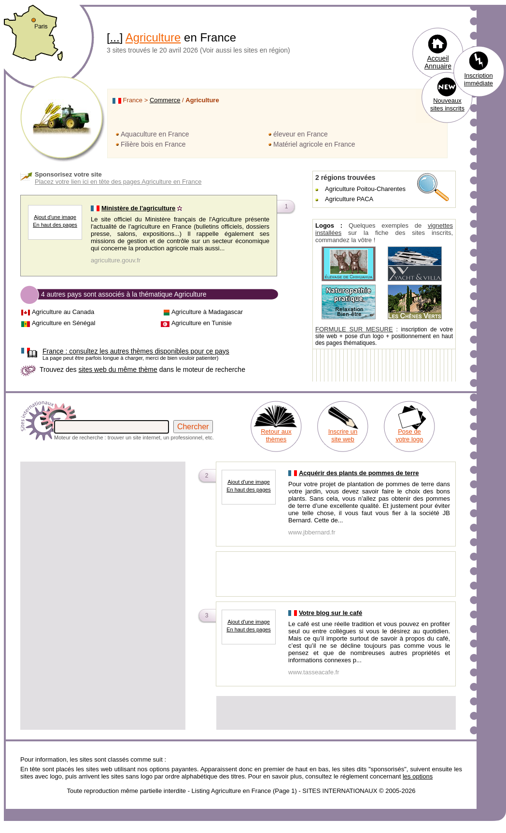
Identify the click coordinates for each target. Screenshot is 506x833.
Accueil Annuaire (437, 62)
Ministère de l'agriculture (138, 208)
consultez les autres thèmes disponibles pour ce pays (135, 351)
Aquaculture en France (155, 134)
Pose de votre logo (409, 435)
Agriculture (153, 37)
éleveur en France (300, 134)
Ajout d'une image (55, 217)
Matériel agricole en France (314, 144)
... (115, 37)
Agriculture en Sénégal (64, 323)
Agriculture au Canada (63, 311)
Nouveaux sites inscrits (447, 104)
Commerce (165, 100)
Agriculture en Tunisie (201, 323)
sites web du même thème (117, 369)
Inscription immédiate (478, 79)
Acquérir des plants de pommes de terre (359, 473)
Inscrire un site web (343, 435)
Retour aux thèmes (276, 435)
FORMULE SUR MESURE (354, 329)
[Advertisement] (90, 553)
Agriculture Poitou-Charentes (365, 188)
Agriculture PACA (349, 199)
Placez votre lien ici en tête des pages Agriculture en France (118, 181)
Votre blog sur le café (330, 612)
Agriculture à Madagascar (207, 311)
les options (418, 776)
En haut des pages (55, 225)
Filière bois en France (153, 144)
